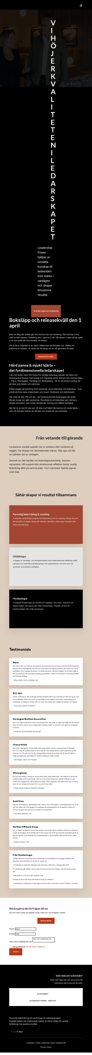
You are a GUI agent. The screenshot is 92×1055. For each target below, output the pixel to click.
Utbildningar (19, 556)
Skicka (16, 952)
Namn (12, 929)
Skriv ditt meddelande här (20, 942)
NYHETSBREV (42, 994)
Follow (20, 1032)
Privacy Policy (46, 1047)
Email (11, 934)
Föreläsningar (20, 598)
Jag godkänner (28, 947)
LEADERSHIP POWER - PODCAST (42, 1001)
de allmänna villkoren (35, 947)
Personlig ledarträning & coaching (31, 514)
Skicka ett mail (46, 357)
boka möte (46, 921)
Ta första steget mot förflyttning (46, 311)
